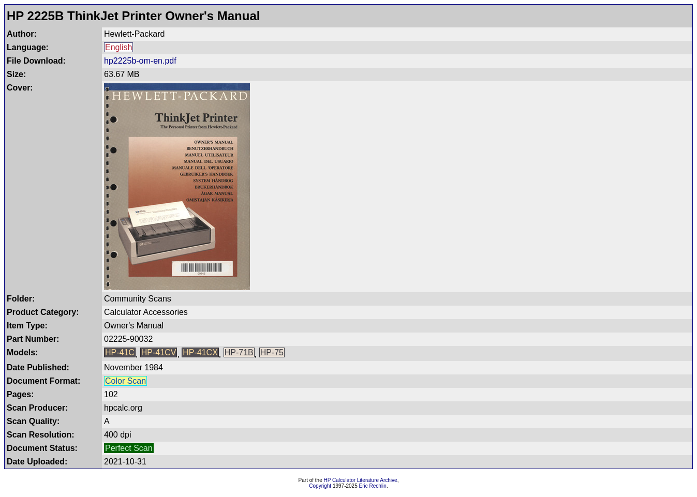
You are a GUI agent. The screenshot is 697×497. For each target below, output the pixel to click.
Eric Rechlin (373, 486)
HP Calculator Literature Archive (360, 480)
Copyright (320, 486)
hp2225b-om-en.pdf (140, 60)
